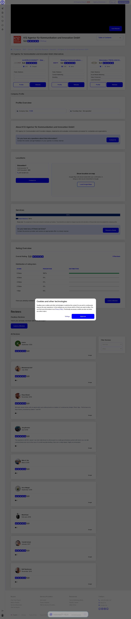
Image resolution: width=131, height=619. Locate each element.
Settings (67, 316)
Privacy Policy (59, 309)
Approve (83, 316)
